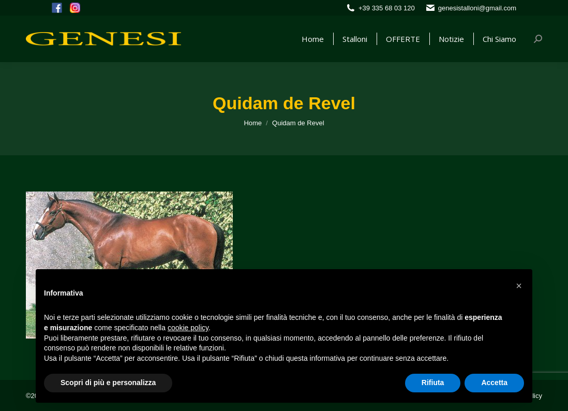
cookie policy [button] (188, 328)
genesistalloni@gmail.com (477, 8)
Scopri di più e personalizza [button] (108, 382)
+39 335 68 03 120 (386, 8)
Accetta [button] (494, 382)
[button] (519, 285)
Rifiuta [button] (433, 382)
